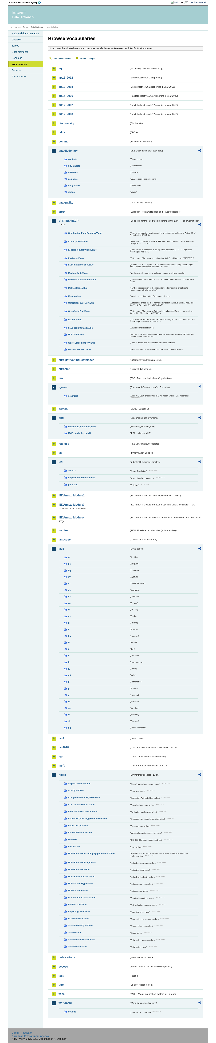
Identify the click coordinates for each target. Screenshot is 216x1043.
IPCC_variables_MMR (79, 433)
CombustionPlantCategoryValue (85, 233)
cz (69, 583)
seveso (63, 966)
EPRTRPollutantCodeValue (82, 249)
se (69, 708)
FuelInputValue (76, 258)
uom (62, 984)
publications (67, 957)
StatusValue (74, 932)
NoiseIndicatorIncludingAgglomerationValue (91, 853)
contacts (72, 159)
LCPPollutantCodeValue (81, 264)
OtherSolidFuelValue (79, 311)
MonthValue (74, 296)
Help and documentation (25, 33)
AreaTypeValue (76, 790)
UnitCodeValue (76, 334)
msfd (62, 765)
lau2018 (64, 747)
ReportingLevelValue (79, 911)
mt (69, 675)
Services (16, 70)
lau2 (61, 738)
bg (69, 570)
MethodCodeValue (78, 288)
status (71, 192)
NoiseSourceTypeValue (80, 883)
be (69, 564)
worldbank (66, 1003)
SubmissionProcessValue (81, 939)
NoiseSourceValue (78, 890)
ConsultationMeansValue (81, 804)
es (69, 616)
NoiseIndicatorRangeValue (82, 862)
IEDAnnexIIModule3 (72, 504)
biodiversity (66, 123)
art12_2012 (66, 77)
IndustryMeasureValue (80, 832)
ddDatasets (74, 165)
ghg (61, 417)
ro (69, 701)
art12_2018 (66, 86)
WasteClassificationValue (81, 342)
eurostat (64, 369)
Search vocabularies (62, 58)
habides (64, 443)
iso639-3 (72, 839)
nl (69, 682)
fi (69, 623)
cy (69, 577)
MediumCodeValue (78, 273)
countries (73, 396)
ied (61, 462)
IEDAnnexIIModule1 (72, 495)
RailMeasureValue (77, 904)
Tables (15, 45)
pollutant (73, 484)
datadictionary (68, 150)
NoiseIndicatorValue (78, 869)
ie (69, 642)
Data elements (20, 51)
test (61, 975)
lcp (61, 756)
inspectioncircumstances (81, 477)
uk (69, 728)
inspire (63, 530)
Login (176, 2)
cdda (62, 132)
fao (61, 378)
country (72, 1011)
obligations (74, 185)
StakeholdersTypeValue (80, 925)
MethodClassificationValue (82, 279)
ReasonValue (75, 319)
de (69, 590)
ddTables (73, 172)
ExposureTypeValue (78, 825)
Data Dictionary (38, 27)
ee (69, 603)
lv (69, 669)
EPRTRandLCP (69, 220)
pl (69, 688)
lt (69, 655)
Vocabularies (19, 64)
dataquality (66, 202)
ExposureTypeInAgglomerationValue (87, 818)
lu (69, 662)
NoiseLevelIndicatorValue (81, 876)
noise (62, 774)
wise (62, 994)
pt (69, 695)
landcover (65, 539)
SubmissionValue (77, 946)
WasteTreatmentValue (79, 349)
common (64, 141)
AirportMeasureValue (79, 783)
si (69, 714)
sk (69, 721)
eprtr (62, 211)
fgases (63, 387)
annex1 (72, 470)
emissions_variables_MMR (82, 426)
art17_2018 (66, 114)
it (69, 649)
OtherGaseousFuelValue (81, 303)
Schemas (17, 58)
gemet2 (63, 408)
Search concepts (87, 58)
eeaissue (73, 179)
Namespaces (19, 76)
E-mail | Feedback (22, 1032)
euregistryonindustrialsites (76, 359)
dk (69, 596)
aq (60, 68)
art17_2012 (66, 105)
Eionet (25, 27)
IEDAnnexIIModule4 (72, 517)
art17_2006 (66, 95)
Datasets (17, 39)
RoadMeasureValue (78, 918)
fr (69, 629)
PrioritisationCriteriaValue (82, 897)
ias (60, 452)
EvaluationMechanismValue (82, 811)
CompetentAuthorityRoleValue (84, 797)
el (69, 609)
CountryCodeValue (78, 241)
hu (69, 636)
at (69, 557)
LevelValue (74, 846)
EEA (26, 2)
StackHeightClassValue (80, 328)
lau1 (61, 548)
